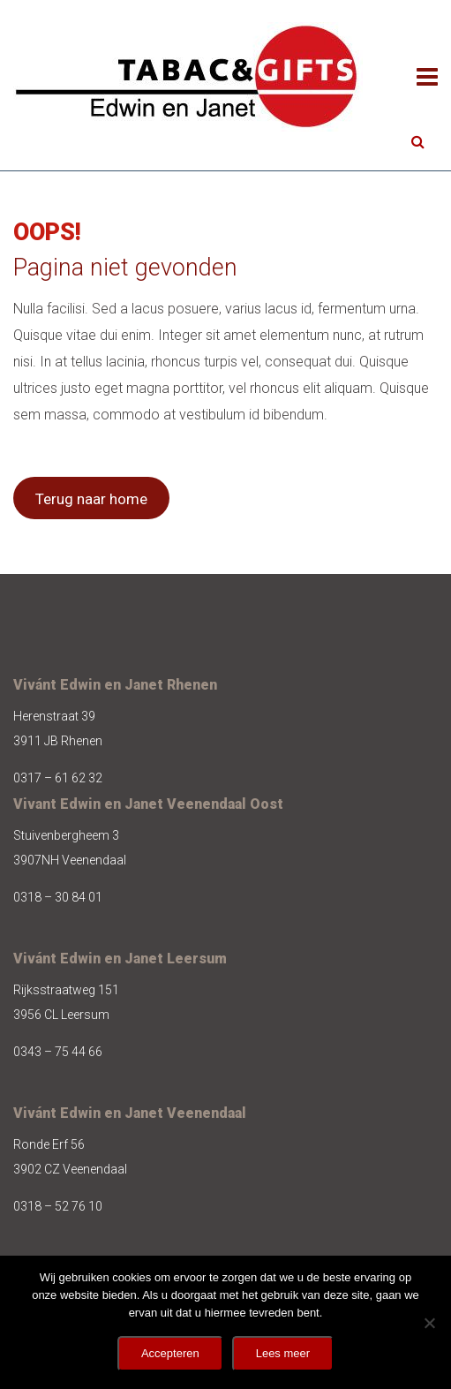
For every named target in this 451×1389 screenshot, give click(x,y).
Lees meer (283, 1353)
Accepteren (170, 1353)
